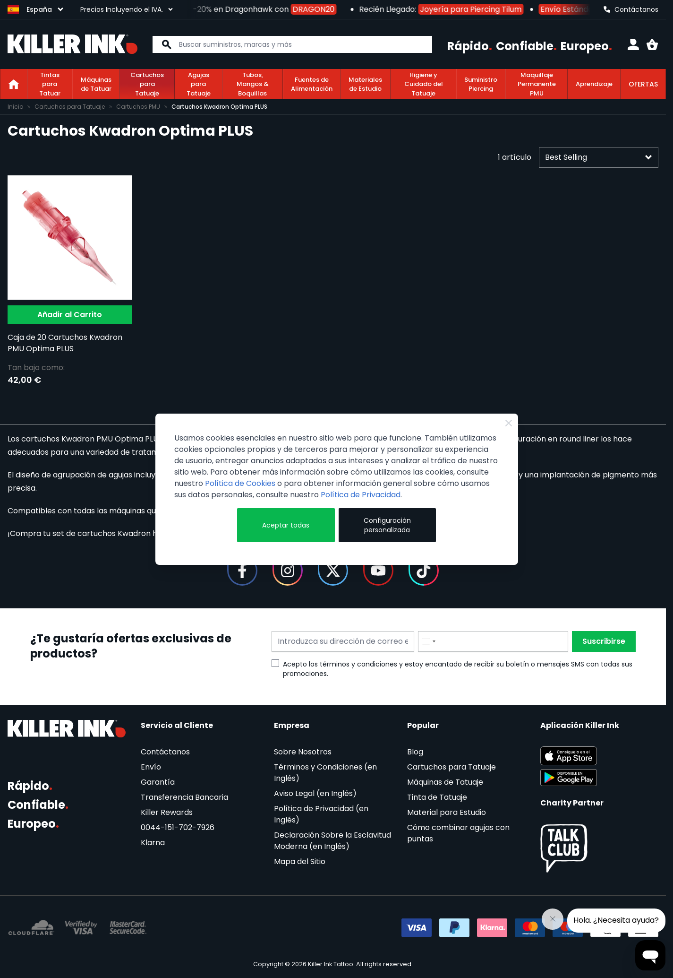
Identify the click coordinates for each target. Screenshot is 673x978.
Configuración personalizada (387, 525)
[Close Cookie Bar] (508, 423)
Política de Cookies (240, 483)
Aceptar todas (285, 525)
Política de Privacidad (360, 494)
